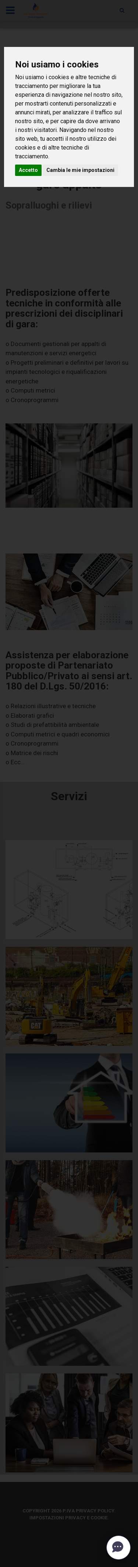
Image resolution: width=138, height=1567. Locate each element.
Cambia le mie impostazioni (80, 170)
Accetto (28, 170)
